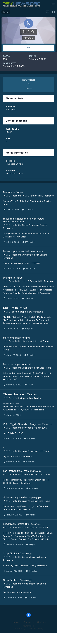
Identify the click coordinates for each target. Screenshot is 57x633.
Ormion (25, 225)
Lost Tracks (43, 341)
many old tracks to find (16, 337)
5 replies (29, 438)
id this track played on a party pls (22, 497)
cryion (25, 501)
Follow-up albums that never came (23, 251)
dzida (25, 527)
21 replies (31, 571)
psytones (26, 427)
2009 (44, 427)
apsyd (25, 451)
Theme (16, 622)
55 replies (29, 268)
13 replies (32, 488)
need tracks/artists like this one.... (22, 523)
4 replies (28, 461)
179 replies (28, 242)
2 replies (27, 209)
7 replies (29, 355)
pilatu (24, 341)
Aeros (25, 557)
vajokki (25, 367)
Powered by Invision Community (28, 628)
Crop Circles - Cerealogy (17, 553)
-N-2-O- (7, 195)
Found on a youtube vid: (17, 364)
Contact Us (28, 622)
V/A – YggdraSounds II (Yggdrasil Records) (27, 424)
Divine (25, 474)
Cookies (41, 622)
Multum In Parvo (13, 192)
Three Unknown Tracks (20, 394)
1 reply (29, 384)
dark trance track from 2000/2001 (23, 470)
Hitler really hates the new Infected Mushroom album (23, 220)
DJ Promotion (47, 195)
